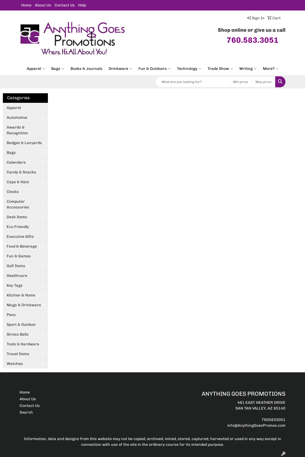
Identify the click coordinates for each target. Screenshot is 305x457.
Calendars (16, 162)
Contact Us (65, 5)
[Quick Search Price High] (264, 81)
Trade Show (220, 69)
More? (271, 69)
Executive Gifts (20, 236)
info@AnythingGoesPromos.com (256, 425)
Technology (189, 69)
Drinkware (120, 69)
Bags (57, 69)
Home (26, 5)
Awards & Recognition (17, 130)
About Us (43, 5)
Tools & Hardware (23, 344)
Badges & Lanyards (24, 142)
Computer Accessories (18, 204)
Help (82, 5)
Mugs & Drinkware (24, 305)
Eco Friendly (18, 226)
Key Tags (15, 285)
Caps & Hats (18, 182)
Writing (248, 69)
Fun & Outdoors (154, 69)
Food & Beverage (22, 246)
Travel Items (18, 354)
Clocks (13, 191)
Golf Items (16, 266)
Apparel (36, 69)
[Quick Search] (193, 81)
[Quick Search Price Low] (241, 81)
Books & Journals (86, 68)
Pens (11, 314)
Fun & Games (19, 256)
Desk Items (17, 217)
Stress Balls (18, 334)
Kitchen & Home (21, 295)
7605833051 (273, 419)
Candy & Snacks (21, 172)
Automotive (17, 117)
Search (26, 412)
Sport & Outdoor (21, 324)
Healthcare (17, 275)
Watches (15, 363)
